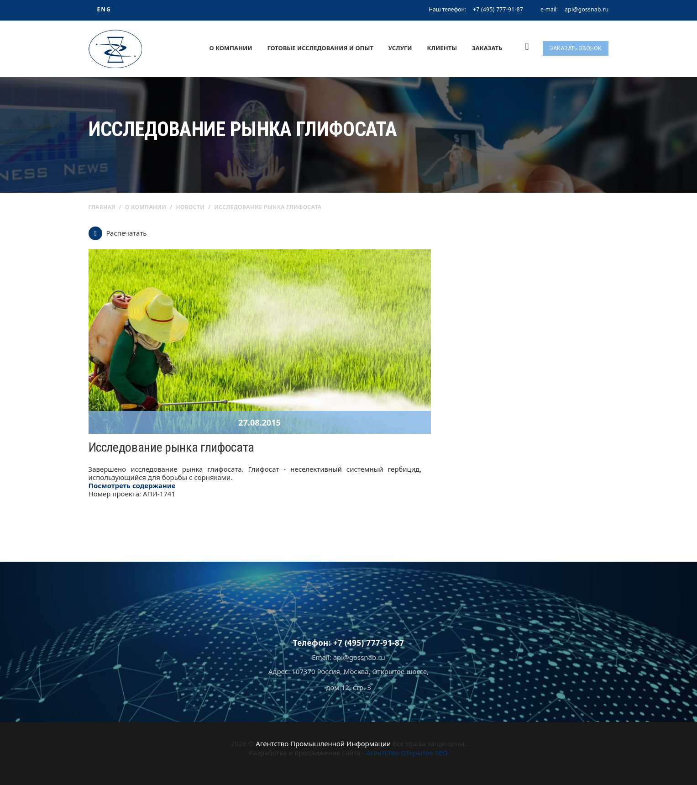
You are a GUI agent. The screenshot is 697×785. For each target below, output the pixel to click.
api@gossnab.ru (586, 9)
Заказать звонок (576, 48)
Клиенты (442, 48)
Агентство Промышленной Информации (323, 743)
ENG (104, 9)
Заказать (487, 48)
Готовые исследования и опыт (320, 48)
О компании (230, 48)
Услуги (400, 48)
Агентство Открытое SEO (407, 752)
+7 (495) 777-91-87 (498, 9)
